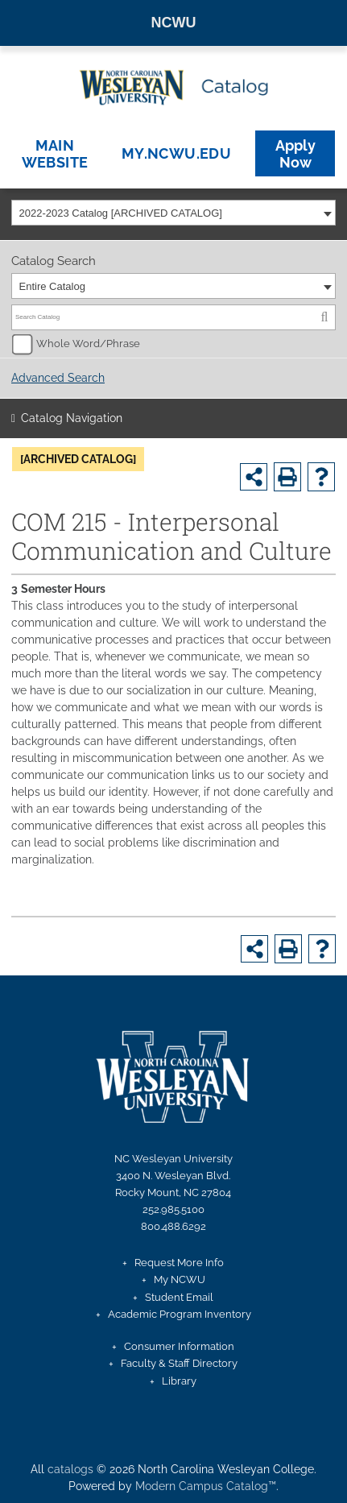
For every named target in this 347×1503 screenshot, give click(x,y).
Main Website (55, 154)
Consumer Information (179, 1346)
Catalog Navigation (71, 418)
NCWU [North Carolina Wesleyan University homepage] (173, 22)
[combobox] (173, 213)
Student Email (179, 1297)
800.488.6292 (173, 1226)
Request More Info (179, 1263)
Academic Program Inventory (179, 1314)
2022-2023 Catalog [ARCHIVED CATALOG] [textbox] (120, 213)
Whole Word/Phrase (88, 343)
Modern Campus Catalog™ (205, 1486)
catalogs (70, 1469)
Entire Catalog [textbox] (52, 286)
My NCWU (179, 1279)
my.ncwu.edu (176, 153)
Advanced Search (58, 377)
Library (179, 1381)
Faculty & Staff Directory (179, 1363)
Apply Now (295, 154)
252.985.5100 (173, 1209)
